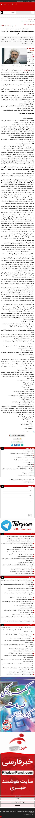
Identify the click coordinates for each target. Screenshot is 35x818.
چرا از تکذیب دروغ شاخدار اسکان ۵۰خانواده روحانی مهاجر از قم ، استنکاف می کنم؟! (17, 469)
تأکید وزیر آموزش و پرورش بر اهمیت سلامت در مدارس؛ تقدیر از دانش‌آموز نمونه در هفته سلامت (17, 660)
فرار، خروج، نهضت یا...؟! (28, 451)
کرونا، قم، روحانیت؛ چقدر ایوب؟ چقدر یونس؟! (23, 457)
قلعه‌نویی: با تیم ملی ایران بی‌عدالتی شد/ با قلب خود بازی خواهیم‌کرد (19, 549)
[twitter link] (12, 445)
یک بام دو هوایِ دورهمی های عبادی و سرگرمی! (23, 460)
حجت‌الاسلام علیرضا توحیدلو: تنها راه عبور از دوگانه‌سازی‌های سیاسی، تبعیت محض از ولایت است (18, 635)
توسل (25, 432)
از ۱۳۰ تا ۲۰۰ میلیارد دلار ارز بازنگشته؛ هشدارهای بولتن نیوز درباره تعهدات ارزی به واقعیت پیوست (17, 559)
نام (30, 490)
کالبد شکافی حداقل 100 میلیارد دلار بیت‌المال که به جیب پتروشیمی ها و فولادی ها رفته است (17, 585)
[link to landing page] (26, 6)
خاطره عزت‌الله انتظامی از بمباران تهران (25, 562)
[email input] (17, 498)
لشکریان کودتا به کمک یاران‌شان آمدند (23, 651)
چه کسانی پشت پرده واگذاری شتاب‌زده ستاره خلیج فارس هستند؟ (20, 588)
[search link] (2, 12)
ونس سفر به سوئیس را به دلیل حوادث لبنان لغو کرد (22, 614)
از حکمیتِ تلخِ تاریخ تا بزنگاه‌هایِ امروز (25, 556)
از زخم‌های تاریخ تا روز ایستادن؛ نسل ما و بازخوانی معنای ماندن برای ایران (18, 610)
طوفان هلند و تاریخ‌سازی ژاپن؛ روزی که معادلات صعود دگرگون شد (21, 16)
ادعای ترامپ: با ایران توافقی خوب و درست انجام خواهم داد (19, 674)
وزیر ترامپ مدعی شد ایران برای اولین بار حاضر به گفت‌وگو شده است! (17, 627)
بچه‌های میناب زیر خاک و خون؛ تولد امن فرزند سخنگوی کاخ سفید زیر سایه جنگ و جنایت (17, 645)
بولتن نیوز (26, 70)
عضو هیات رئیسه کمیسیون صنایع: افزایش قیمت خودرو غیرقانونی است (19, 538)
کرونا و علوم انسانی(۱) (28, 455)
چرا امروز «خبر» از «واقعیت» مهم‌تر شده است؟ (23, 605)
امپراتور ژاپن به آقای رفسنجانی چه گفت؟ (25, 466)
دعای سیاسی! (30, 464)
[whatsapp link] (22, 445)
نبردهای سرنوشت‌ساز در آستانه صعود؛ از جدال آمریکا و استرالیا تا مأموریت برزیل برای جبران (17, 618)
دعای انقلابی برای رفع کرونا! (27, 473)
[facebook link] (15, 445)
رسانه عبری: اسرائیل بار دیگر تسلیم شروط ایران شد (23, 547)
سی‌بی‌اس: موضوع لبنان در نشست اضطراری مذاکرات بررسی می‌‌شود (19, 552)
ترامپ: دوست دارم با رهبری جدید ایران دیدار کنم (21, 648)
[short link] (18, 435)
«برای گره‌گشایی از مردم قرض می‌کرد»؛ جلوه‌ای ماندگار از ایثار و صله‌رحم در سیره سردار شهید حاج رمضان (17, 544)
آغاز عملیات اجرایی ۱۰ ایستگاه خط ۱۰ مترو (24, 599)
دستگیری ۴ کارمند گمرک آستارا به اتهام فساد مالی (21, 672)
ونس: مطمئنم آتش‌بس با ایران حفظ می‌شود (24, 573)
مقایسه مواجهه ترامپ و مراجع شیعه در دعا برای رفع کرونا (21, 453)
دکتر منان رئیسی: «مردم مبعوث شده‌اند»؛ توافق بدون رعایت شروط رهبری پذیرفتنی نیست (18, 656)
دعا (27, 432)
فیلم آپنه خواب (17, 799)
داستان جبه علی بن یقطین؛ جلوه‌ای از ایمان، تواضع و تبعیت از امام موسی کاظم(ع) (18, 641)
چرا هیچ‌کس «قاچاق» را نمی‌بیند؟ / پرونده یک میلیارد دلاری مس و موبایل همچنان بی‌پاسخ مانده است (17, 581)
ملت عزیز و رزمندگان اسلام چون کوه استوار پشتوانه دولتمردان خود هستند (18, 621)
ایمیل (30, 495)
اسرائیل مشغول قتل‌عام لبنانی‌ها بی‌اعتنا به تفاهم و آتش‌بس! (21, 554)
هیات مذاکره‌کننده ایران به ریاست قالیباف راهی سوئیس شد (21, 571)
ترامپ (22, 432)
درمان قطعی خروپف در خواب (17, 802)
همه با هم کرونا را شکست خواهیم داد (25, 475)
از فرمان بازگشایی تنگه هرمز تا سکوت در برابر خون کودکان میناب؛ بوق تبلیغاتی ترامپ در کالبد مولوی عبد (17, 668)
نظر (30, 501)
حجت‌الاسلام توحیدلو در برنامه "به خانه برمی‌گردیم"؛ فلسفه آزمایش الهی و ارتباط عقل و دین (17, 631)
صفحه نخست (32, 24)
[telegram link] (19, 445)
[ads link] (17, 526)
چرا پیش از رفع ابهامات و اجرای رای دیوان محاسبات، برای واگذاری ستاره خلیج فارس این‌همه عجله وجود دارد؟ (17, 602)
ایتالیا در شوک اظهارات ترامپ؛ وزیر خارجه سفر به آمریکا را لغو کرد (20, 590)
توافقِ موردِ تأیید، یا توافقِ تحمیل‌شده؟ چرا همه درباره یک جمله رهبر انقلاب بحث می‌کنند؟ (17, 594)
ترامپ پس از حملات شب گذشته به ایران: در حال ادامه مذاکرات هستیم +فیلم (17, 664)
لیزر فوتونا (17, 805)
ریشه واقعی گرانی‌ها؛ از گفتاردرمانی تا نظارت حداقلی (20, 653)
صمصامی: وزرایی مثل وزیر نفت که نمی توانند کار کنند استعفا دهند (20, 541)
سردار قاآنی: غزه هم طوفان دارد (26, 612)
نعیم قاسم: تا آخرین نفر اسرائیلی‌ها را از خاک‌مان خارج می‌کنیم (20, 597)
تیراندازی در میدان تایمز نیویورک (26, 608)
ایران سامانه (25, 814)
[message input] (17, 508)
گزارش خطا (18, 439)
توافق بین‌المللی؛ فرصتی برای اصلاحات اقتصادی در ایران (22, 569)
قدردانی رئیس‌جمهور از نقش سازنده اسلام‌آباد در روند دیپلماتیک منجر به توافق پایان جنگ (17, 566)
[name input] (17, 493)
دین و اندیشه (26, 24)
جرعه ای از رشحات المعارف (27, 462)
